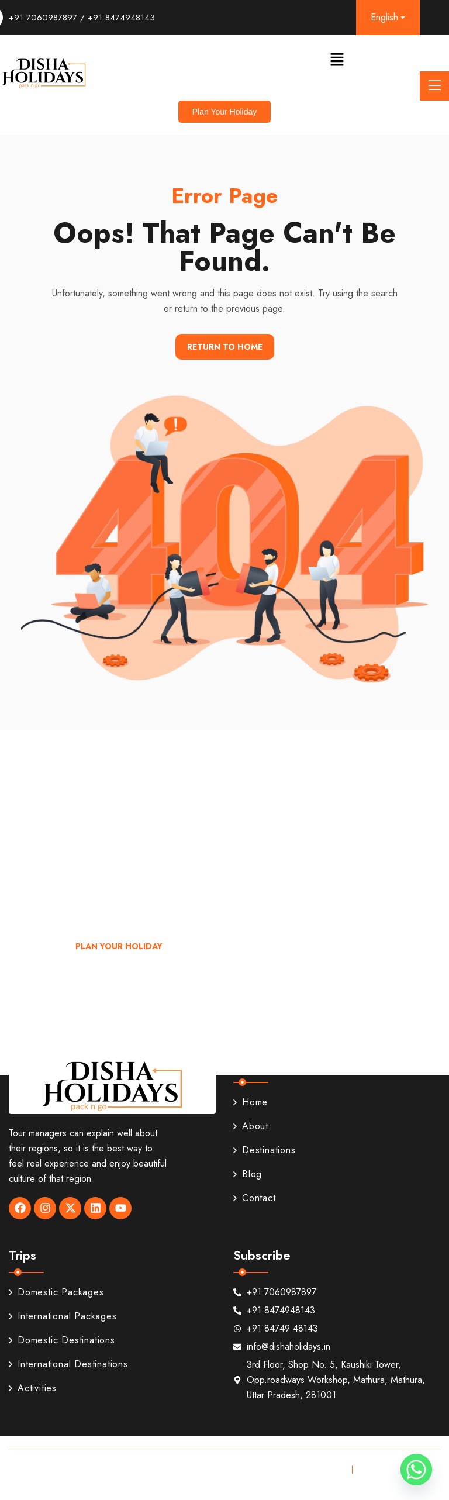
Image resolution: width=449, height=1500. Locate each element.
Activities (33, 1388)
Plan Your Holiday (119, 946)
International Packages (63, 1316)
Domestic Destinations (62, 1340)
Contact (254, 1198)
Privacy (328, 1469)
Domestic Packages (56, 1292)
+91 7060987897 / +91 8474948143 (82, 17)
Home (250, 1102)
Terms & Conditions (398, 1469)
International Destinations (68, 1364)
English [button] (384, 17)
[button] (336, 59)
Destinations (264, 1150)
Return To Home (225, 347)
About (250, 1126)
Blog (247, 1174)
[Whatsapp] (416, 1469)
